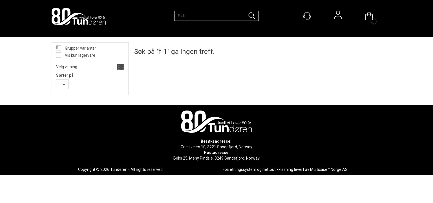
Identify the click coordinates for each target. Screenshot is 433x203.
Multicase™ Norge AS (329, 169)
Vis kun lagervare (79, 55)
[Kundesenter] (307, 16)
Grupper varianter (80, 48)
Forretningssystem (239, 169)
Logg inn (338, 16)
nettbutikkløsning (277, 169)
